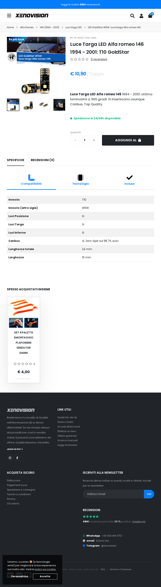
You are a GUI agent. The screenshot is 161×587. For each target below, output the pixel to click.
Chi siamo (13, 503)
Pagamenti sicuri (17, 485)
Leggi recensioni (68, 445)
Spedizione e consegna (22, 489)
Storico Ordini (66, 422)
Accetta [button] (45, 576)
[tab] (15, 160)
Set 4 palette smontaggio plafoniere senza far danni (23, 343)
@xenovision (109, 545)
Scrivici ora (102, 540)
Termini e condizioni (19, 494)
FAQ (103, 569)
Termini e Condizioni (121, 569)
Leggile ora (139, 521)
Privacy (11, 498)
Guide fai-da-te (67, 417)
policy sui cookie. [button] (45, 569)
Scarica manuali (68, 440)
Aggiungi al (128, 140)
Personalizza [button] (19, 576)
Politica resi (14, 480)
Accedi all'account (69, 426)
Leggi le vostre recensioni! (80, 4)
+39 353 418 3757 (112, 535)
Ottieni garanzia (67, 435)
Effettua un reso (67, 431)
